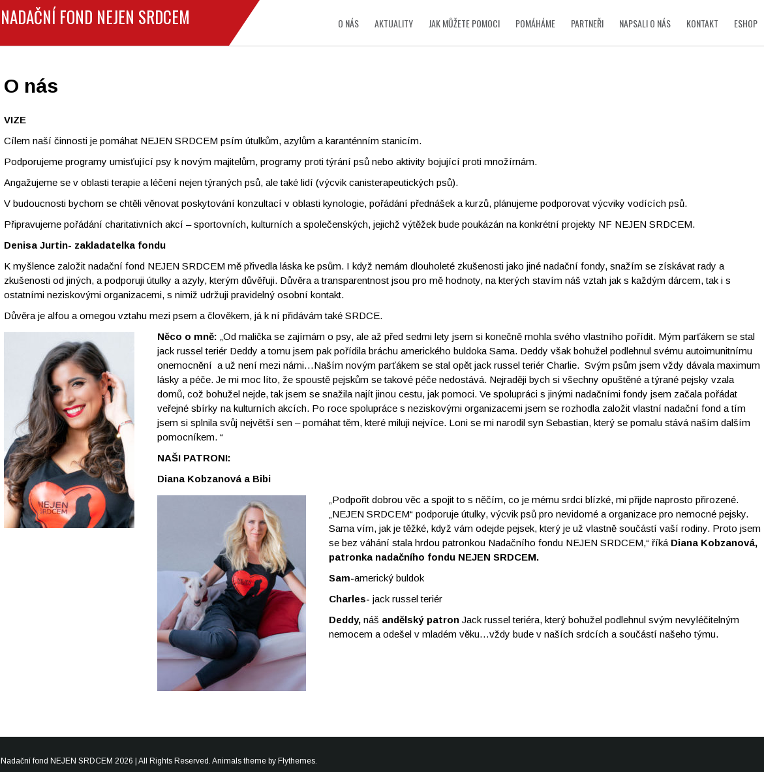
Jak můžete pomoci (464, 23)
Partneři (587, 23)
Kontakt (702, 23)
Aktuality (393, 23)
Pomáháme (535, 23)
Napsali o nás (645, 23)
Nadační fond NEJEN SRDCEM (95, 17)
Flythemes (296, 760)
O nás (348, 23)
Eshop (745, 23)
